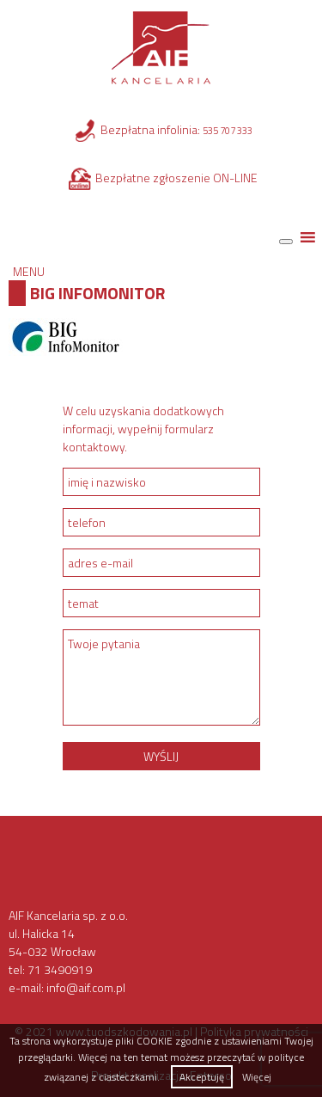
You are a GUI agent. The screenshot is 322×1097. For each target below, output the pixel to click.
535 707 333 (227, 131)
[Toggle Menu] (286, 241)
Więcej (256, 1077)
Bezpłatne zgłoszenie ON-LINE (176, 178)
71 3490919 (59, 969)
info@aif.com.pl (85, 987)
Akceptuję (201, 1077)
